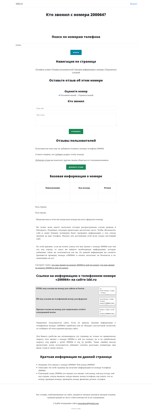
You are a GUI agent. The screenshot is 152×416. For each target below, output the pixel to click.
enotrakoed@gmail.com (88, 403)
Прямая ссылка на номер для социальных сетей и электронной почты (61, 310)
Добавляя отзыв (42, 160)
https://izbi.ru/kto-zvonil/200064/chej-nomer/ (107, 312)
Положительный (67, 95)
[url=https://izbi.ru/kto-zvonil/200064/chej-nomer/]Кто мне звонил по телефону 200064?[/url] (107, 301)
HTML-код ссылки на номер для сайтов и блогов (60, 288)
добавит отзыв (62, 154)
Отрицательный (84, 95)
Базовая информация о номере (89, 69)
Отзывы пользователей (62, 69)
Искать (76, 52)
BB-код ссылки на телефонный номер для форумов (61, 299)
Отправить (76, 131)
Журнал (133, 4)
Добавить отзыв (76, 167)
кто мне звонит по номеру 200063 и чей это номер (75, 265)
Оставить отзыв (42, 69)
